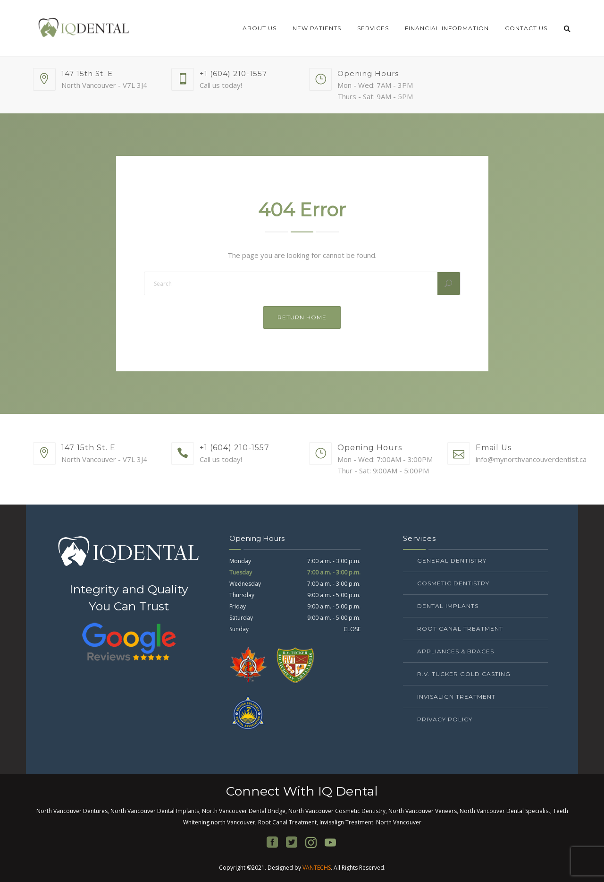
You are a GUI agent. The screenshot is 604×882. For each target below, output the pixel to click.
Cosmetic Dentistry (453, 583)
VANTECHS (316, 868)
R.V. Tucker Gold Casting (464, 673)
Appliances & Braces (455, 651)
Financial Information (447, 28)
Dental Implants (447, 605)
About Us (260, 28)
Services (373, 28)
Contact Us (526, 28)
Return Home (302, 317)
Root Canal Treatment (460, 628)
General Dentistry (452, 560)
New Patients (317, 28)
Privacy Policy (444, 719)
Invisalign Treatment (456, 696)
